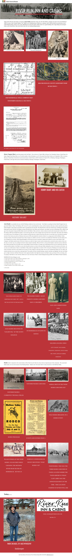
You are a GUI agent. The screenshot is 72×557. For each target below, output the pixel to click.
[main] (39, 11)
